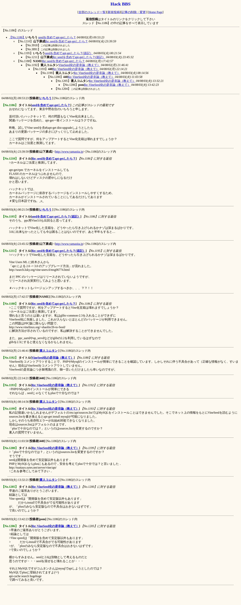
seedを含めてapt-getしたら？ (57, 37)
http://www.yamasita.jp (69, 151)
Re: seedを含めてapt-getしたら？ (66, 41)
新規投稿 (114, 12)
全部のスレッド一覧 (92, 12)
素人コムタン (49, 350)
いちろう (46, 98)
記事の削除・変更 (134, 12)
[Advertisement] (70, 595)
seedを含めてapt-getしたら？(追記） (69, 53)
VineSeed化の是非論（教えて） (79, 65)
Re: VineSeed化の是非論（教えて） (76, 69)
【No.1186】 (17, 37)
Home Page (155, 12)
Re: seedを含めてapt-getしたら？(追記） (79, 57)
